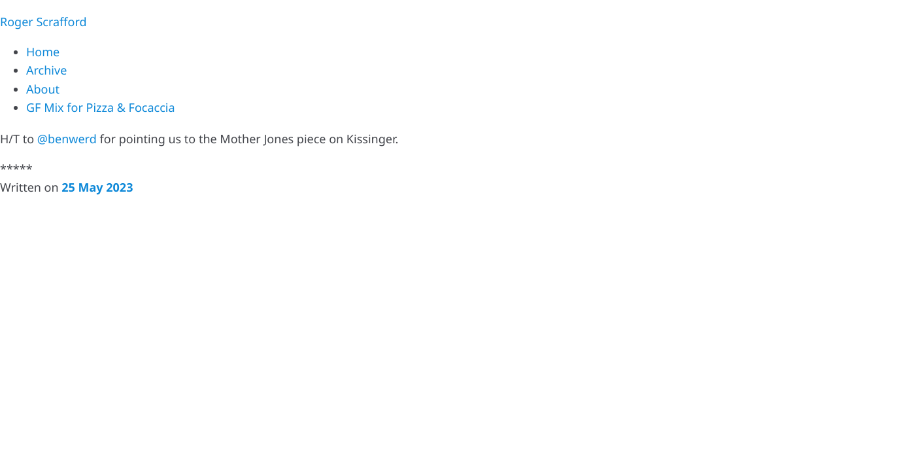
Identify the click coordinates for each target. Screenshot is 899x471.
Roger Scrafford (43, 22)
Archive (46, 70)
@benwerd (67, 139)
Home (42, 52)
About (42, 89)
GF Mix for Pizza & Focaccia (100, 108)
